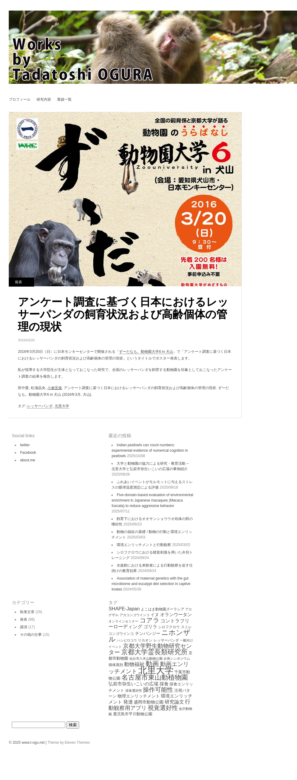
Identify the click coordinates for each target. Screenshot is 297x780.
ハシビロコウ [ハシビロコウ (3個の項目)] (127, 640)
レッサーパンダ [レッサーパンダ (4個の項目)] (166, 640)
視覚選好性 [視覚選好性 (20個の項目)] (163, 707)
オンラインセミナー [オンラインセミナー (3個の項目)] (123, 621)
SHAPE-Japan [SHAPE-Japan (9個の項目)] (124, 608)
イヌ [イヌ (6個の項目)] (154, 614)
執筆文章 (27, 612)
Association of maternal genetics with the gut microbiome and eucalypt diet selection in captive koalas (150, 583)
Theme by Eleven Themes (68, 742)
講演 (23, 627)
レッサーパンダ (40, 406)
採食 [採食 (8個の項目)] (164, 683)
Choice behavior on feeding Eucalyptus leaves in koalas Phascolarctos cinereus (253, 117)
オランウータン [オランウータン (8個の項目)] (176, 614)
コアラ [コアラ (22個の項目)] (150, 620)
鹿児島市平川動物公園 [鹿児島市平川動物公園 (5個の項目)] (132, 714)
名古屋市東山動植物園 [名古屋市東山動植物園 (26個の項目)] (154, 677)
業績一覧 (64, 99)
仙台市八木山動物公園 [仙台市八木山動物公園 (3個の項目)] (146, 658)
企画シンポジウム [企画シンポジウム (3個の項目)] (176, 658)
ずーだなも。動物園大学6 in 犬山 (146, 351)
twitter (25, 445)
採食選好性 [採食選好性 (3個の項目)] (133, 690)
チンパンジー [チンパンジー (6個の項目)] (147, 633)
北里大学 (62, 406)
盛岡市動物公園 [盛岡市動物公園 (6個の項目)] (148, 702)
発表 (18, 282)
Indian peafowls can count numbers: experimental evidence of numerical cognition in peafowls (149, 450)
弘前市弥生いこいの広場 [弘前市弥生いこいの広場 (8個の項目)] (133, 683)
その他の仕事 (31, 634)
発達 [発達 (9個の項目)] (128, 701)
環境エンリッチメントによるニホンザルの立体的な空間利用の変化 (253, 127)
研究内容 (44, 99)
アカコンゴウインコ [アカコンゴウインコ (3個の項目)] (135, 615)
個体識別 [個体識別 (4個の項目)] (115, 665)
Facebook (28, 452)
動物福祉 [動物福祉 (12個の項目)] (134, 664)
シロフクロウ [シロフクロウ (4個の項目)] (169, 627)
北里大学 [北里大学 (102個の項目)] (155, 670)
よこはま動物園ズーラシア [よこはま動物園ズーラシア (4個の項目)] (162, 609)
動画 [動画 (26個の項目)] (152, 664)
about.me (27, 460)
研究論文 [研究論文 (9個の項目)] (174, 701)
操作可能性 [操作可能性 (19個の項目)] (158, 689)
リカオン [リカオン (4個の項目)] (145, 640)
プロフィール (20, 99)
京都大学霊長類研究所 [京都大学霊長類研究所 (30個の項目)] (154, 652)
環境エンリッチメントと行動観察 (144, 545)
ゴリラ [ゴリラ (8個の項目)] (150, 626)
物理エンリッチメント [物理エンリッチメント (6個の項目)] (139, 696)
